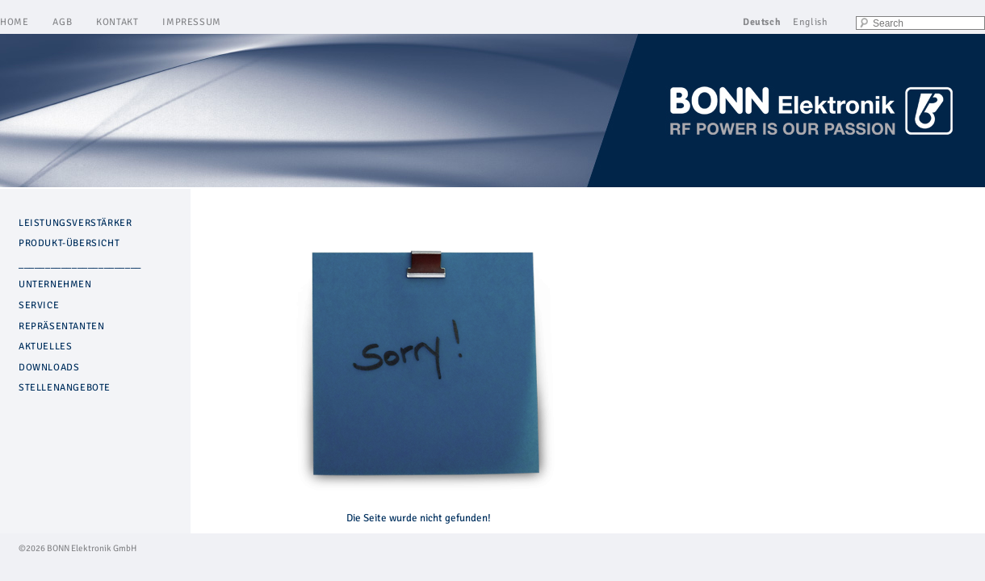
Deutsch (762, 22)
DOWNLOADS (49, 368)
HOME (14, 22)
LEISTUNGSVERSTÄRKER (75, 223)
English (810, 22)
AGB (62, 22)
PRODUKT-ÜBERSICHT (69, 243)
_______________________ (80, 264)
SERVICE (39, 305)
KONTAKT (117, 22)
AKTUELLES (45, 347)
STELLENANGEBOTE (65, 388)
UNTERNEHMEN (55, 284)
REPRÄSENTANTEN (61, 326)
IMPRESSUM (191, 22)
